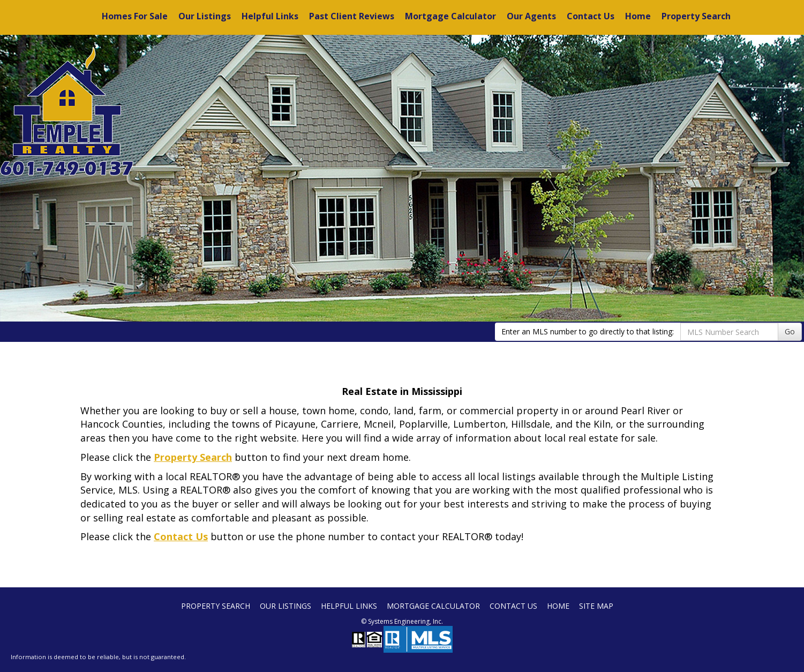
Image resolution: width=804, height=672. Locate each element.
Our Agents (531, 16)
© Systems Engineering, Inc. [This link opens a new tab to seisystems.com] (402, 621)
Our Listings (204, 16)
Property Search (696, 16)
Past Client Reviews (351, 16)
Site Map (596, 606)
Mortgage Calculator (450, 16)
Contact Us (590, 16)
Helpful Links (270, 16)
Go (790, 331)
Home (638, 16)
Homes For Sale (135, 16)
